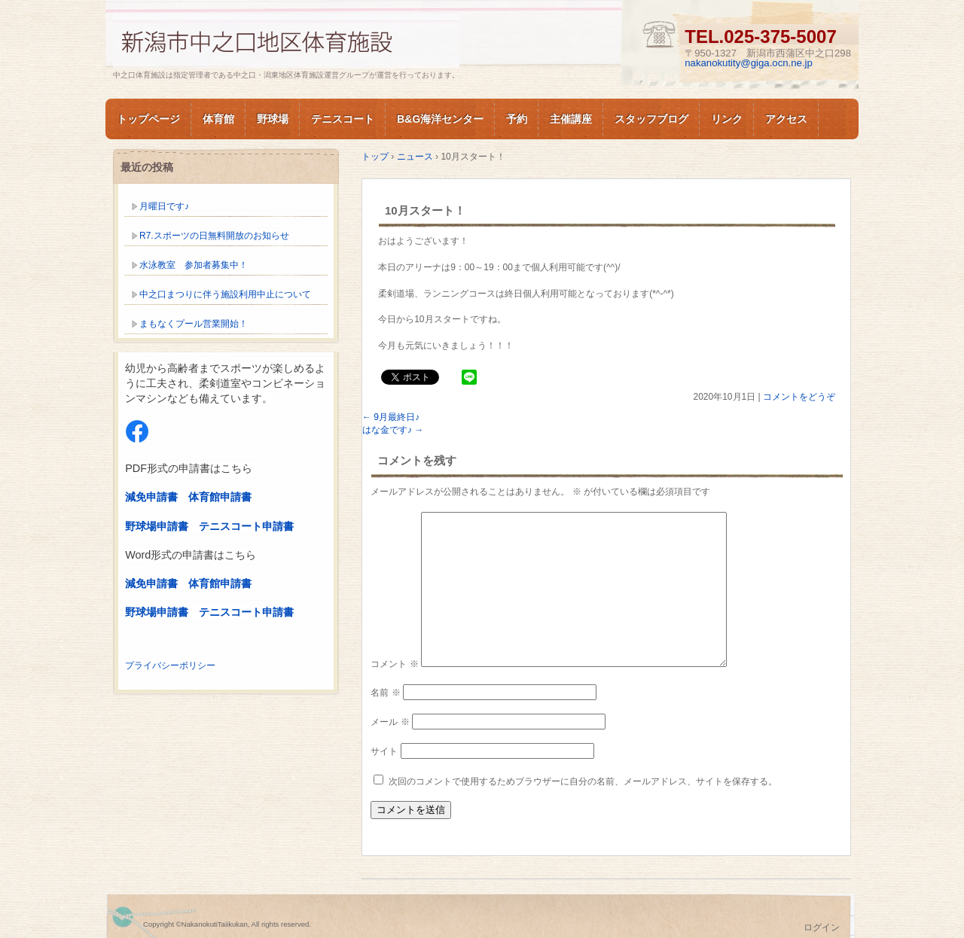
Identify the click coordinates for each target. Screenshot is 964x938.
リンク (727, 119)
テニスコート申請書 (246, 526)
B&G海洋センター (440, 119)
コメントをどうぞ (799, 396)
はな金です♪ (392, 430)
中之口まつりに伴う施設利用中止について (225, 294)
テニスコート (342, 119)
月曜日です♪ (164, 206)
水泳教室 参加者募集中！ (193, 265)
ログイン (822, 927)
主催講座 (571, 119)
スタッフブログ (651, 119)
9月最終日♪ (390, 417)
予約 (516, 119)
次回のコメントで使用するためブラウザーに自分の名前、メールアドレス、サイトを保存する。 (583, 781)
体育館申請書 (220, 497)
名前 (385, 692)
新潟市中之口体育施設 (286, 40)
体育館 (218, 119)
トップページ (148, 119)
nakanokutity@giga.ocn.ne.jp (749, 63)
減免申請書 (151, 497)
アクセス (786, 119)
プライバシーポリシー (170, 665)
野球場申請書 (156, 526)
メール (390, 722)
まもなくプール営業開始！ (193, 323)
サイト (384, 751)
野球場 (272, 119)
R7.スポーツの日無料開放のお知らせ (214, 235)
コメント (394, 664)
